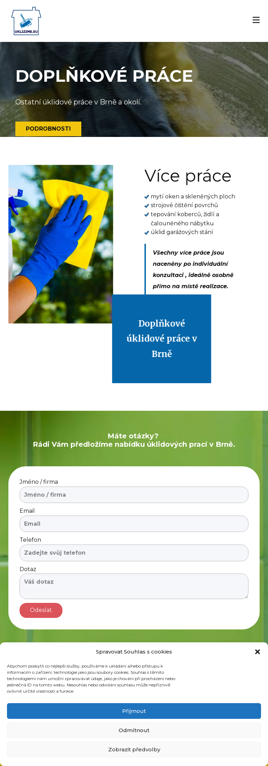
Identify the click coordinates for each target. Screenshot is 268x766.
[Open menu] (256, 20)
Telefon (30, 540)
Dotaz (28, 569)
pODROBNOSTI (48, 128)
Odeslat (41, 610)
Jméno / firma (39, 482)
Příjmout (134, 711)
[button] (257, 651)
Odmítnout (134, 730)
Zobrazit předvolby (134, 749)
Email (27, 511)
